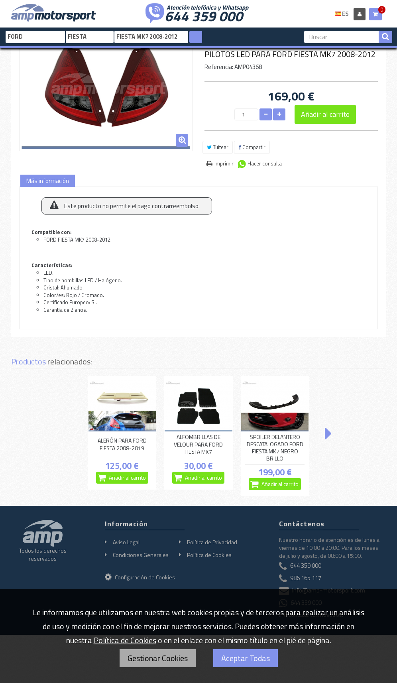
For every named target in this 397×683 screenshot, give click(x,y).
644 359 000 (204, 15)
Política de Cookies (209, 555)
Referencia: (218, 67)
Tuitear (217, 147)
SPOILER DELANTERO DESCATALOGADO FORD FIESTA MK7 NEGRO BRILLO (275, 448)
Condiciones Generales (141, 555)
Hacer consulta (265, 163)
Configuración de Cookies (140, 577)
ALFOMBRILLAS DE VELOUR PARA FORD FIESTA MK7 (198, 444)
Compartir (251, 147)
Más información (47, 180)
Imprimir (224, 163)
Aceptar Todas (245, 658)
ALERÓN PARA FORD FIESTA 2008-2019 (122, 444)
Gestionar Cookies (158, 658)
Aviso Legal (126, 542)
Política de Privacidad (212, 542)
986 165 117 (305, 578)
